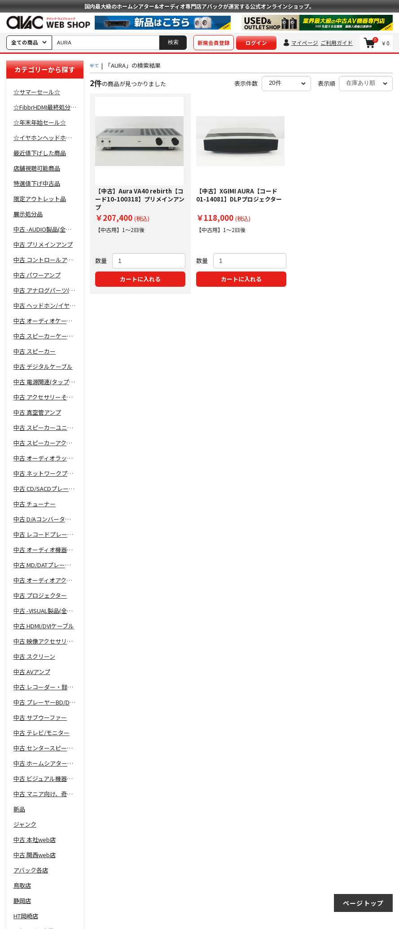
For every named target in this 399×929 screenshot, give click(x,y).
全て (94, 65)
